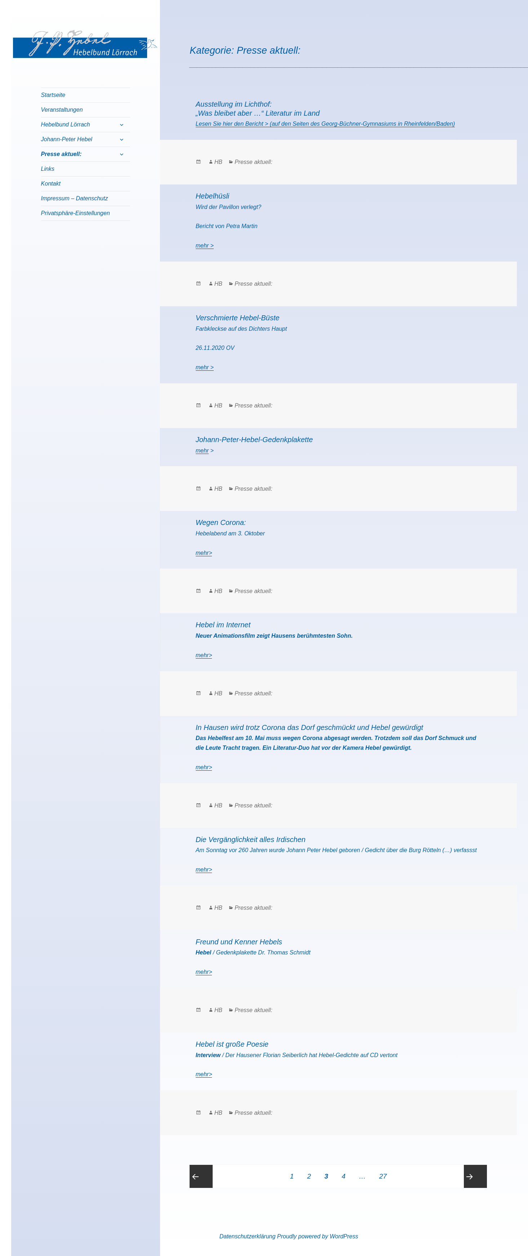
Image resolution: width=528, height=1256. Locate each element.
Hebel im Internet (223, 625)
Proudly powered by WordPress (317, 1236)
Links (47, 169)
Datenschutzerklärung (247, 1236)
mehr (202, 450)
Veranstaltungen (62, 110)
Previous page (201, 1176)
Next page (475, 1176)
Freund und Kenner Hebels (239, 942)
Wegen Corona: (221, 522)
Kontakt (51, 184)
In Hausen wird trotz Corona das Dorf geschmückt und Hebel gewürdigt (309, 727)
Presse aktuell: (61, 154)
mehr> (204, 553)
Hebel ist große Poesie (232, 1044)
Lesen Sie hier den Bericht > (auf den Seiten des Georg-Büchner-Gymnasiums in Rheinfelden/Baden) (325, 124)
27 (385, 1172)
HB (218, 162)
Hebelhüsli (212, 196)
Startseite (53, 95)
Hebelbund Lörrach (65, 124)
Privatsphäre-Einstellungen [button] (75, 213)
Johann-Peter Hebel (66, 139)
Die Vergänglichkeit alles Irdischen (251, 839)
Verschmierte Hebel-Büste (238, 318)
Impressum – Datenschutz (74, 198)
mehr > (205, 245)
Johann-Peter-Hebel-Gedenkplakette (254, 440)
